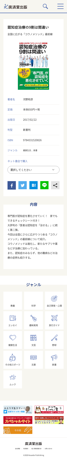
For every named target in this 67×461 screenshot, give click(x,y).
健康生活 (28, 150)
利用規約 (23, 448)
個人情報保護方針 (37, 448)
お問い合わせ (52, 448)
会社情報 (13, 448)
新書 (38, 150)
